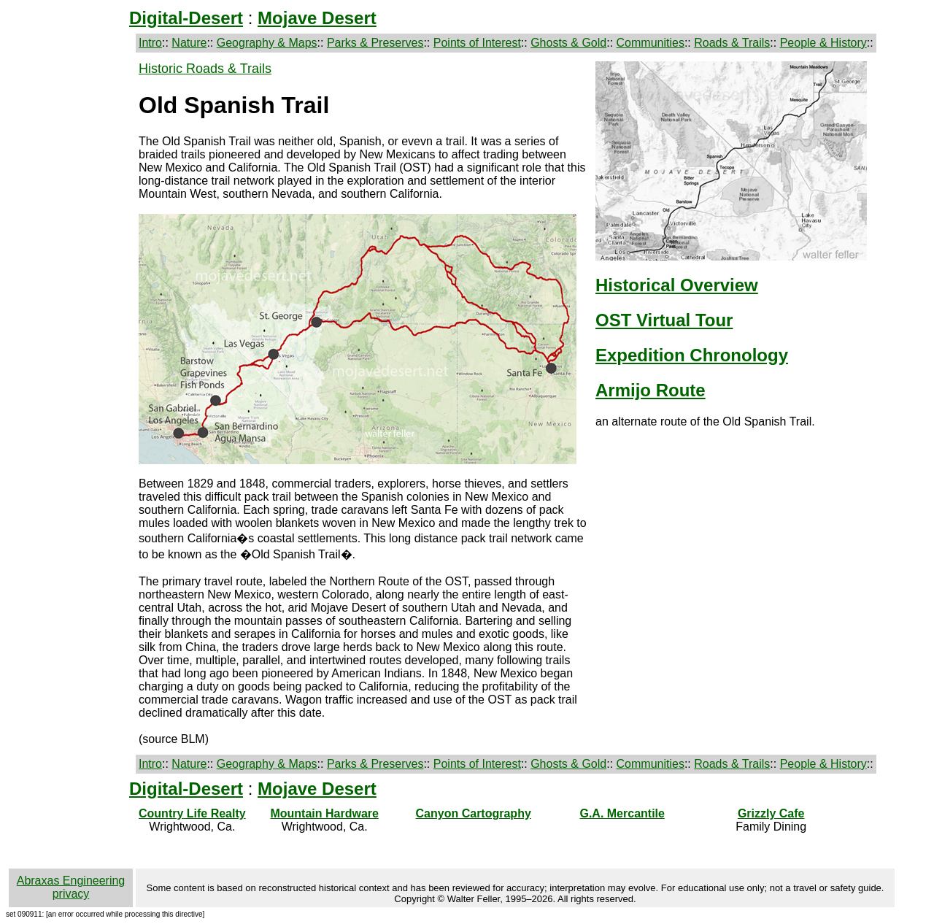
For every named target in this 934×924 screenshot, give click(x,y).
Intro (150, 42)
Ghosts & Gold (568, 42)
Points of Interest (477, 42)
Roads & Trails (732, 42)
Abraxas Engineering (71, 880)
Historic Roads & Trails (205, 68)
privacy (71, 894)
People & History (823, 42)
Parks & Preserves (375, 42)
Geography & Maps (267, 42)
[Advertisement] (71, 293)
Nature (189, 42)
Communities (650, 42)
